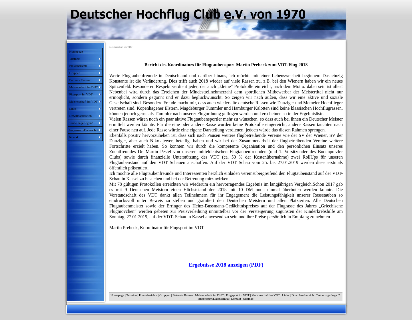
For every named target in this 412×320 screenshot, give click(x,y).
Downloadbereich (303, 295)
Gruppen (165, 295)
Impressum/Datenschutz (213, 298)
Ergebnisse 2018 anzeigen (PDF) (226, 265)
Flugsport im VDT (237, 295)
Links (285, 295)
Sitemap (248, 298)
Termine (131, 295)
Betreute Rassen (183, 295)
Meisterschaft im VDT (265, 295)
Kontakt (236, 298)
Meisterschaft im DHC (209, 295)
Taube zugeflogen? (328, 295)
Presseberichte (148, 295)
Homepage (76, 51)
